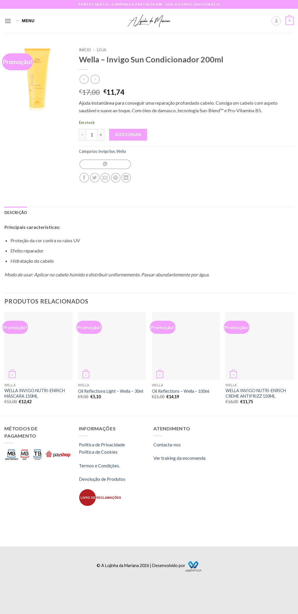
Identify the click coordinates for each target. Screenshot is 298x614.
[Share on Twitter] (95, 178)
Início (85, 50)
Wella (121, 151)
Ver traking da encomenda (179, 458)
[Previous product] (95, 79)
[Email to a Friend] (105, 178)
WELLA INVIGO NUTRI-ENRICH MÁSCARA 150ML (34, 393)
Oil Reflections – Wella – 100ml (180, 391)
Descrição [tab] (15, 212)
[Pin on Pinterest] (115, 178)
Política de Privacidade (102, 444)
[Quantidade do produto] (91, 135)
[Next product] (83, 79)
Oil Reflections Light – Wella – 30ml (110, 391)
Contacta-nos (167, 444)
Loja (101, 50)
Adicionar (128, 134)
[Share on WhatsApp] (105, 164)
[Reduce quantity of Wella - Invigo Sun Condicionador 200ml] (82, 135)
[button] (7, 21)
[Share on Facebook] (84, 178)
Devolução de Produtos (102, 479)
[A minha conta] (276, 21)
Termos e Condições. (99, 465)
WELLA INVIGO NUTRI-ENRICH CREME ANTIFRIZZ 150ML (256, 393)
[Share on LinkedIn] (126, 178)
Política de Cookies (98, 452)
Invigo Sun (106, 151)
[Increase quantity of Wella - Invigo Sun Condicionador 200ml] (100, 135)
